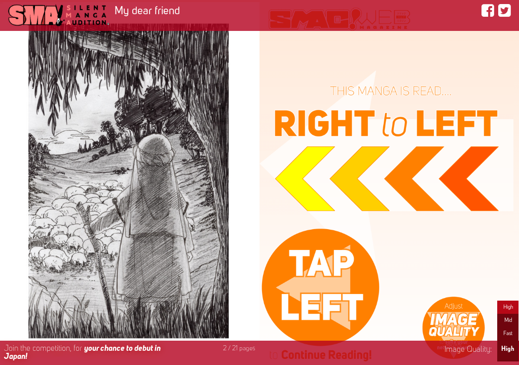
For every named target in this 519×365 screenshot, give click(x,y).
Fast (507, 333)
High (508, 307)
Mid (508, 320)
